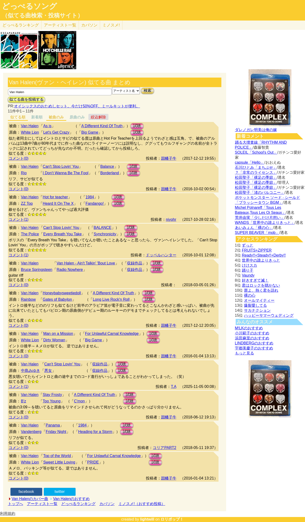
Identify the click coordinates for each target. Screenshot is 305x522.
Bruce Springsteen (36, 270)
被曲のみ (56, 117)
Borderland (109, 173)
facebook (26, 492)
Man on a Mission (58, 334)
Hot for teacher (55, 197)
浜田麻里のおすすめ (252, 338)
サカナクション (257, 310)
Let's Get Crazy (56, 132)
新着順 (37, 117)
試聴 (137, 126)
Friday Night (56, 432)
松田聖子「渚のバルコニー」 (260, 192)
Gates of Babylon (57, 299)
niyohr (171, 219)
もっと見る (244, 353)
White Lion (30, 132)
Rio (24, 173)
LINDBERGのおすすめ (254, 343)
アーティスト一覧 (42, 504)
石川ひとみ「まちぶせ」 (256, 167)
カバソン (89, 25)
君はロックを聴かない (261, 285)
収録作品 (134, 263)
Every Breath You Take (62, 234)
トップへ (15, 504)
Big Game (89, 132)
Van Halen (30, 126)
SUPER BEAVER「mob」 (257, 233)
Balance (107, 166)
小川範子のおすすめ (252, 333)
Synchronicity (105, 234)
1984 (90, 197)
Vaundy (248, 275)
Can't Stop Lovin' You (61, 166)
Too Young (52, 401)
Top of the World (57, 456)
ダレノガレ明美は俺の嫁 (256, 130)
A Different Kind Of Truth (101, 126)
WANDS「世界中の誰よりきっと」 (265, 223)
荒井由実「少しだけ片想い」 (260, 218)
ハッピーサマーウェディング (269, 315)
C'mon (79, 401)
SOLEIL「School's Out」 (256, 152)
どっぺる (20, 25)
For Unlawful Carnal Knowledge (112, 334)
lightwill (147, 519)
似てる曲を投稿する (26, 99)
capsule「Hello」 (249, 162)
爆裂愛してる (255, 305)
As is (47, 126)
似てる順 (17, 117)
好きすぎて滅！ (255, 280)
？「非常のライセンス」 (256, 172)
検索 (147, 91)
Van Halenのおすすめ (71, 499)
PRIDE (93, 462)
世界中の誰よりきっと (261, 260)
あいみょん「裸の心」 (254, 228)
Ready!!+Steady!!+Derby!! (264, 255)
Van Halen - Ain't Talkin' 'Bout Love (85, 263)
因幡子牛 (168, 158)
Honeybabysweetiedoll (62, 293)
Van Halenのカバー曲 (30, 499)
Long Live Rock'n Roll (111, 299)
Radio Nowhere (69, 270)
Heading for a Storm (95, 432)
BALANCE (103, 228)
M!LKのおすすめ (249, 328)
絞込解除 (98, 117)
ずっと (247, 245)
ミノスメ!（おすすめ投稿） (141, 504)
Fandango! (95, 203)
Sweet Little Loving (59, 462)
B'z (23, 401)
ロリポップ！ (172, 519)
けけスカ (249, 265)
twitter (60, 492)
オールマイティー (259, 300)
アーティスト (60, 25)
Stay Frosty (52, 395)
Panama (53, 425)
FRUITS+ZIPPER (257, 250)
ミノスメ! (111, 25)
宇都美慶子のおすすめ (254, 348)
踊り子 (247, 270)
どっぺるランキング (78, 504)
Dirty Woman (54, 340)
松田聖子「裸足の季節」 (256, 177)
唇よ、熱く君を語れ (261, 290)
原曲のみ (77, 117)
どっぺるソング (29, 6)
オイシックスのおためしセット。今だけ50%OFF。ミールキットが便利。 (77, 106)
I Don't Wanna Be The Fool (65, 173)
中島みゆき (30, 371)
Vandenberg (31, 432)
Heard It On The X (58, 203)
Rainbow (28, 299)
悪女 (48, 371)
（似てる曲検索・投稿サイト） (42, 15)
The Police (30, 234)
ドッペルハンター (161, 255)
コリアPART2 (164, 448)
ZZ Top (27, 203)
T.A (173, 387)
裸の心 (249, 295)
